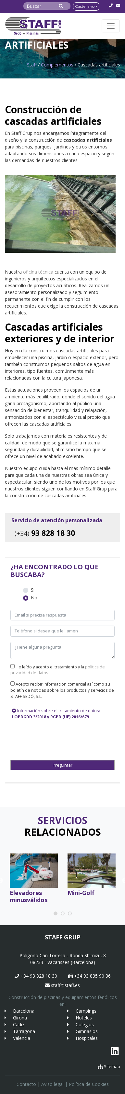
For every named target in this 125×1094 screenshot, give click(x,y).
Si (32, 590)
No (34, 597)
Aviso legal (52, 1084)
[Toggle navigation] (111, 25)
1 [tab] (56, 914)
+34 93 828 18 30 (36, 976)
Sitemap (109, 1066)
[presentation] (45, 737)
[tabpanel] (34, 880)
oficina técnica (38, 272)
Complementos (57, 65)
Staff (32, 65)
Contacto (26, 1084)
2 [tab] (63, 914)
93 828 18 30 (45, 533)
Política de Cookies (89, 1084)
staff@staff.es (62, 985)
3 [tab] (70, 914)
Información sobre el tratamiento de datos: (56, 714)
